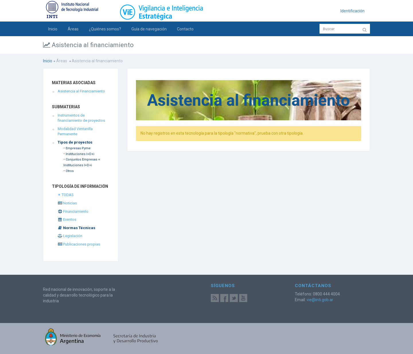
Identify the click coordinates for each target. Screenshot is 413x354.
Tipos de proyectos (75, 142)
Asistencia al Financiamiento (81, 91)
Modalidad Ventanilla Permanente (75, 131)
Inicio (52, 29)
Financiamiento (73, 211)
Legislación (70, 236)
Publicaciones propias (79, 244)
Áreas (73, 29)
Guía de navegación (149, 29)
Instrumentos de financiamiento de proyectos (81, 118)
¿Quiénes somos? (105, 29)
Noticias (67, 203)
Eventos (67, 219)
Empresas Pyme (78, 148)
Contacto (185, 29)
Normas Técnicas (76, 228)
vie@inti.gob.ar (320, 299)
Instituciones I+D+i (80, 154)
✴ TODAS (66, 195)
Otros (70, 171)
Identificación (352, 11)
